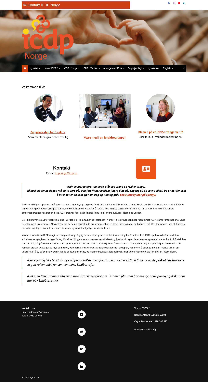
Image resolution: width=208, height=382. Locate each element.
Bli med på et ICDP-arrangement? (160, 132)
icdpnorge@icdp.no (66, 173)
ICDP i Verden (90, 68)
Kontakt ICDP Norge (44, 5)
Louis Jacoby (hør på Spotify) (138, 194)
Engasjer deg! (135, 68)
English (166, 68)
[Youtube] (82, 331)
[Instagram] (82, 349)
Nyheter (34, 68)
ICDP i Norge (70, 68)
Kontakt (61, 168)
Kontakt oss (28, 308)
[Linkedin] (82, 366)
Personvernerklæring (145, 329)
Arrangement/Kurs (112, 68)
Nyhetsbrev (153, 68)
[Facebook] (82, 314)
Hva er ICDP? (51, 68)
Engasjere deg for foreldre (47, 132)
